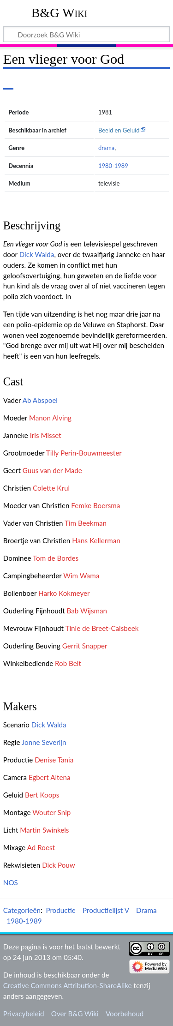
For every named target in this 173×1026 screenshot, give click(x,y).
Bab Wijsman (87, 610)
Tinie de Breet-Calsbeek (101, 628)
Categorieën (22, 910)
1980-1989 (113, 165)
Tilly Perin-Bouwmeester (84, 453)
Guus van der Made (52, 470)
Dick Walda (36, 254)
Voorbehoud (124, 1013)
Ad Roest (41, 847)
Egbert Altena (50, 777)
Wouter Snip (51, 812)
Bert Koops (42, 795)
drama (106, 147)
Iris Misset (45, 435)
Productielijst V (106, 910)
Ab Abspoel (40, 400)
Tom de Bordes (55, 558)
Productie (60, 910)
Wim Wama (81, 575)
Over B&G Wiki (75, 1013)
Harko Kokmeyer (64, 593)
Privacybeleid (23, 1013)
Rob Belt (68, 663)
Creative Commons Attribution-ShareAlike (67, 985)
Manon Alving (50, 418)
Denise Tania (54, 760)
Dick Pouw (58, 865)
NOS (10, 882)
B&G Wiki (59, 13)
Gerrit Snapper (84, 646)
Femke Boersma (95, 505)
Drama (146, 910)
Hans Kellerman (96, 540)
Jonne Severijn (44, 742)
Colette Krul (51, 488)
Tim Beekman (86, 523)
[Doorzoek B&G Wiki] (86, 34)
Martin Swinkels (44, 830)
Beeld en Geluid (119, 130)
